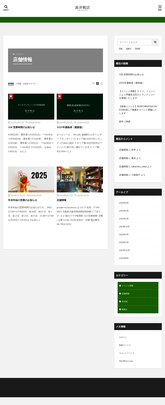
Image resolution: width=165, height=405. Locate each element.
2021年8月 (124, 261)
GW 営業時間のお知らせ (24, 127)
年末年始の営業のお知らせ (25, 200)
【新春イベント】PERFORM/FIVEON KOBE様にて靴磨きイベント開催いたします (138, 109)
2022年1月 (124, 245)
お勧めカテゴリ (33, 83)
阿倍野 (137, 49)
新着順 (11, 83)
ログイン (123, 343)
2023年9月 (124, 236)
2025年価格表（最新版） (73, 127)
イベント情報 (128, 289)
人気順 (19, 83)
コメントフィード (128, 360)
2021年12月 (125, 253)
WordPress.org (126, 368)
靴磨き (128, 49)
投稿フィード (126, 351)
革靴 (120, 49)
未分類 (125, 306)
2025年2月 (124, 211)
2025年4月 (124, 203)
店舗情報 (62, 200)
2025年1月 (124, 220)
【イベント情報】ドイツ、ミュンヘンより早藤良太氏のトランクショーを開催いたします (137, 94)
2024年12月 (125, 228)
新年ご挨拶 (124, 121)
